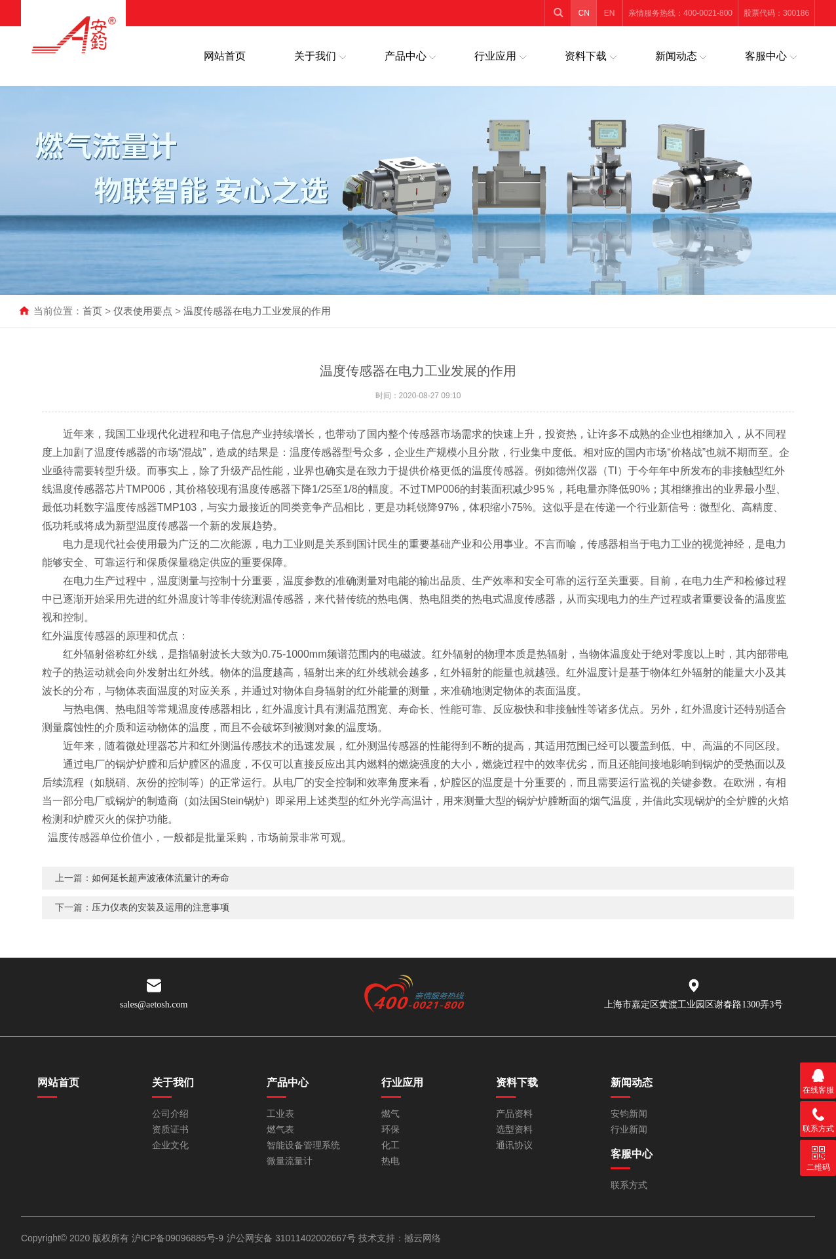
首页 (92, 310)
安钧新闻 (629, 1114)
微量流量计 (290, 1161)
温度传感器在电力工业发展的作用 (257, 310)
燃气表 (280, 1130)
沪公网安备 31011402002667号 (292, 1238)
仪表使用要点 (142, 310)
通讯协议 (514, 1145)
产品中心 (406, 56)
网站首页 (225, 56)
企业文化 (170, 1145)
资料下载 (586, 56)
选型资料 (514, 1130)
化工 (390, 1145)
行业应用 (495, 56)
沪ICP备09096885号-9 (177, 1238)
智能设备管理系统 (303, 1145)
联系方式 (629, 1185)
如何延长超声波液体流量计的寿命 (160, 895)
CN (584, 13)
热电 (390, 1161)
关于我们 (315, 56)
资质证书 (170, 1130)
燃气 (390, 1114)
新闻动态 (676, 56)
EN (609, 13)
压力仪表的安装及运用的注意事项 (160, 925)
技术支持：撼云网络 (399, 1238)
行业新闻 (629, 1130)
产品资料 (514, 1114)
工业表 (280, 1114)
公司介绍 (170, 1114)
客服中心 (766, 56)
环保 (390, 1130)
